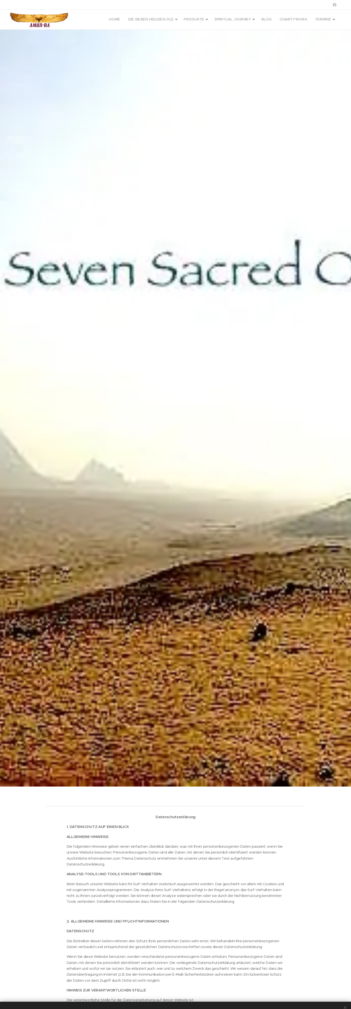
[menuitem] (278, 20)
